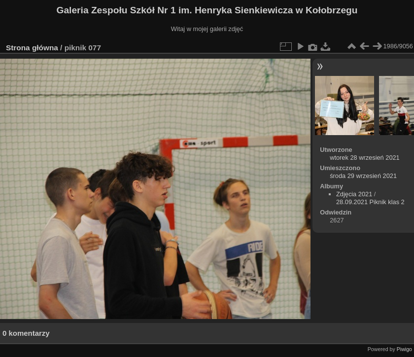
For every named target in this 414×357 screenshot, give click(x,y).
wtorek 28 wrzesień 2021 (365, 157)
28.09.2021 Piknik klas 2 (370, 202)
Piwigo (404, 349)
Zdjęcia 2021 (354, 194)
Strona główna (32, 47)
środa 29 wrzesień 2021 (363, 175)
